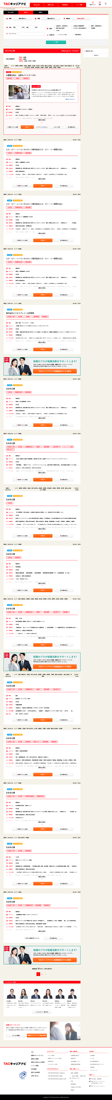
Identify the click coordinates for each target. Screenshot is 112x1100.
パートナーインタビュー (42, 127)
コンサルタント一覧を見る (42, 1012)
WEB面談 (33, 1069)
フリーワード (11, 33)
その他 (56, 30)
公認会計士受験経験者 (77, 26)
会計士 (26, 12)
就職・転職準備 (73, 1051)
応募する (27, 127)
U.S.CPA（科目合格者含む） (79, 28)
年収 (8, 27)
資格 (49, 28)
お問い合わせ (34, 1076)
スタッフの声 (57, 127)
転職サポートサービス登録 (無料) (37, 1035)
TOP (4, 8)
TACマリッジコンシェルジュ (98, 1086)
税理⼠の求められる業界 (38, 1062)
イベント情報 (79, 4)
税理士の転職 (34, 1059)
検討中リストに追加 (12, 127)
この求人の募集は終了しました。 (32, 938)
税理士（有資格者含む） (96, 26)
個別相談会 (65, 4)
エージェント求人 (61, 34)
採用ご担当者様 (35, 1072)
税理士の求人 (51, 4)
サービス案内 (16, 1035)
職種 (37, 18)
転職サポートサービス (37, 1055)
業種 (8, 18)
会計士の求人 (37, 4)
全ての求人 (11, 12)
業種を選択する (22, 18)
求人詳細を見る (71, 127)
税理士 (41, 12)
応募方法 (50, 35)
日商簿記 (92, 28)
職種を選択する (51, 18)
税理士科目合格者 (59, 28)
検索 (56, 42)
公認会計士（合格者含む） (61, 26)
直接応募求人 (77, 34)
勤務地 (67, 18)
